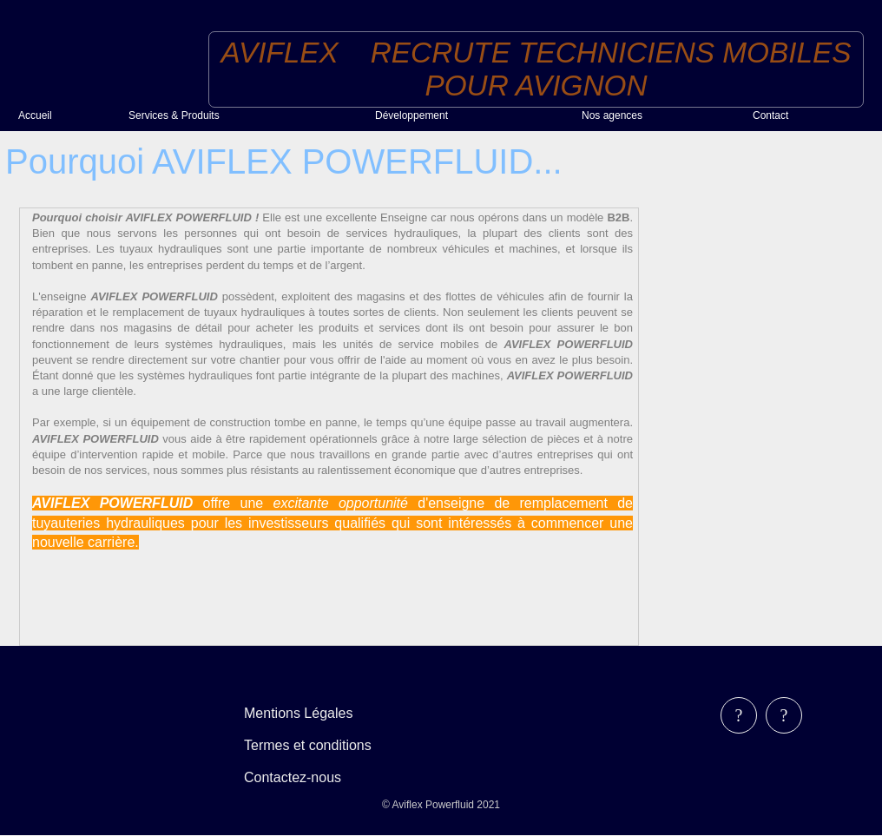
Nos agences (612, 115)
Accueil (35, 115)
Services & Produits (174, 115)
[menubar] (320, 745)
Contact (770, 115)
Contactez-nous (292, 777)
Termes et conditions (308, 745)
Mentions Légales (298, 713)
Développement (411, 115)
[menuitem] (66, 115)
